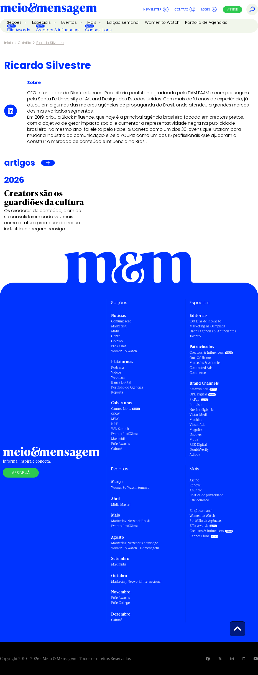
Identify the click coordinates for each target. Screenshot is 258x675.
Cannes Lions (98, 30)
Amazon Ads (199, 389)
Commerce (198, 372)
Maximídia (118, 438)
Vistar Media (199, 414)
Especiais (42, 22)
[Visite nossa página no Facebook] (208, 658)
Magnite (196, 429)
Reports (117, 392)
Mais (92, 22)
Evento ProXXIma (124, 433)
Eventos (69, 22)
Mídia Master (121, 504)
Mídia (115, 331)
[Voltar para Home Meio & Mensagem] (48, 9)
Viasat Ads (197, 424)
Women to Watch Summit (130, 487)
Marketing (119, 326)
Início (8, 42)
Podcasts (117, 367)
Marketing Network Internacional (136, 581)
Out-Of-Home (200, 357)
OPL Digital (198, 394)
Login (209, 9)
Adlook (195, 454)
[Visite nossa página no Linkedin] (243, 658)
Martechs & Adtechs (205, 362)
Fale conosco (199, 500)
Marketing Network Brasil (130, 520)
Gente (115, 336)
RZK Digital (198, 444)
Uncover (196, 434)
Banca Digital (121, 382)
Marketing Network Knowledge (134, 543)
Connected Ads (201, 367)
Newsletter (155, 9)
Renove (195, 485)
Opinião (24, 42)
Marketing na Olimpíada (207, 326)
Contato (185, 9)
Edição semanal (123, 22)
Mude (194, 439)
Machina (196, 419)
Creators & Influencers (58, 30)
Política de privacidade (206, 495)
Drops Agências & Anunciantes (213, 331)
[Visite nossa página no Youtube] (256, 658)
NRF (114, 423)
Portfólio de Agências (206, 22)
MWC (115, 418)
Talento (195, 336)
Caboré (116, 448)
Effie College (120, 602)
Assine (232, 9)
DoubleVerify (199, 449)
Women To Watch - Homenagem (135, 548)
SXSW (115, 413)
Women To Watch (124, 351)
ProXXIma (118, 346)
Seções (15, 22)
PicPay (194, 399)
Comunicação (121, 321)
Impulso (195, 404)
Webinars (118, 377)
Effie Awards (18, 30)
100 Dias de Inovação (205, 321)
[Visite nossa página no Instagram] (232, 658)
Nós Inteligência (202, 409)
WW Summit (120, 428)
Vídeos (116, 372)
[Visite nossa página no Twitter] (220, 658)
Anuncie (196, 490)
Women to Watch (162, 22)
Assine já (21, 472)
